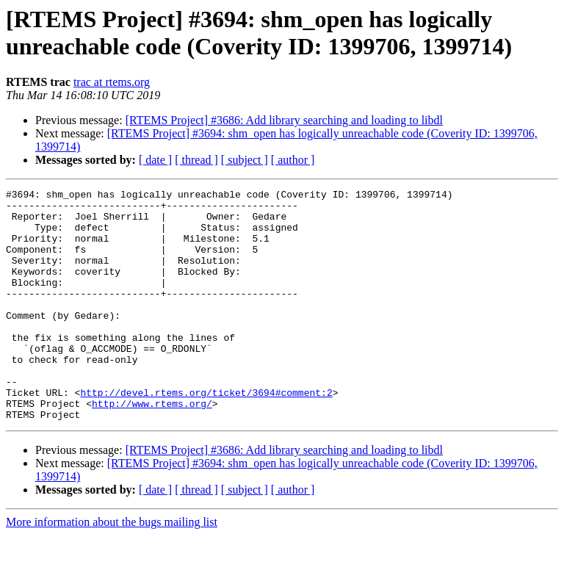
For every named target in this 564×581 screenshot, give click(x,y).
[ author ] (293, 160)
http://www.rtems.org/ (152, 447)
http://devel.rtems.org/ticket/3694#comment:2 (206, 434)
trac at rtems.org (111, 82)
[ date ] (155, 160)
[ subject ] (244, 160)
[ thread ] (196, 160)
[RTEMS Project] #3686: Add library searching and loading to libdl (284, 120)
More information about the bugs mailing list (111, 568)
